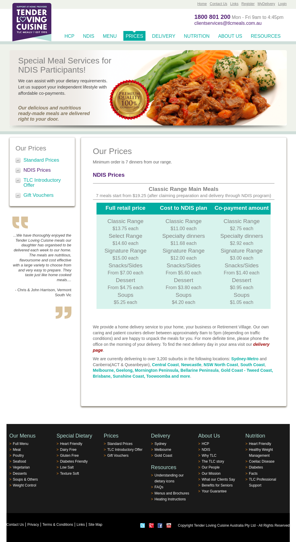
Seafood (19, 461)
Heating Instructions (170, 499)
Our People (211, 467)
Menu (110, 36)
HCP (70, 36)
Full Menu (21, 444)
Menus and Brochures (172, 493)
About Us (230, 36)
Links (234, 4)
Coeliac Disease (262, 461)
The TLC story (213, 461)
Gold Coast (163, 455)
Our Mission (211, 473)
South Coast (253, 364)
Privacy (33, 525)
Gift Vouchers (39, 195)
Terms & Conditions (57, 525)
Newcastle (191, 364)
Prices (134, 36)
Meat (17, 450)
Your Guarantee (214, 491)
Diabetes (256, 467)
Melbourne (163, 450)
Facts (253, 473)
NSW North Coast (221, 364)
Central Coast (165, 364)
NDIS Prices (37, 170)
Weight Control (24, 485)
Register (248, 4)
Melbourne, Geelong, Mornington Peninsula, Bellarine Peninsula (156, 370)
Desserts (20, 473)
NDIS (88, 36)
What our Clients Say (218, 479)
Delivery (163, 36)
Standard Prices (41, 160)
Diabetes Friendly (74, 461)
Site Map (95, 525)
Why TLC (209, 455)
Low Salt (67, 467)
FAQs (159, 487)
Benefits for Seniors (217, 485)
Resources (266, 36)
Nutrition (197, 36)
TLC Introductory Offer (42, 182)
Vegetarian (21, 467)
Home (202, 4)
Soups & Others (25, 479)
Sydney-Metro (245, 358)
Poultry (18, 455)
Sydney (160, 444)
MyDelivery (266, 4)
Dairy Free (68, 450)
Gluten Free (69, 455)
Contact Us (218, 4)
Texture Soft (69, 473)
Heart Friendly (71, 444)
